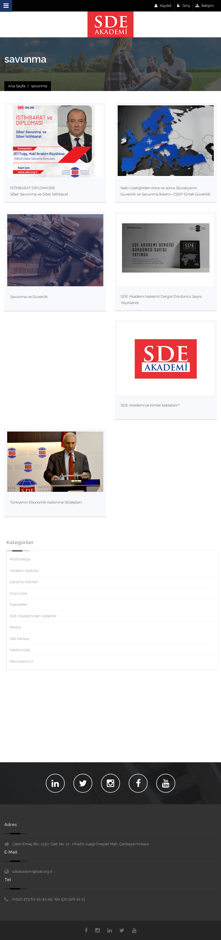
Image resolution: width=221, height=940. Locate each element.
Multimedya (22, 559)
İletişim (204, 5)
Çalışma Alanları (26, 582)
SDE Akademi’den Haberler (35, 616)
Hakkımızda (22, 650)
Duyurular (21, 593)
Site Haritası (22, 639)
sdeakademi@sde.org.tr (32, 871)
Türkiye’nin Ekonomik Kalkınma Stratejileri (46, 502)
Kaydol (163, 5)
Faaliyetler (21, 604)
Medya (17, 627)
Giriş (183, 5)
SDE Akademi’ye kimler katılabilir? (150, 405)
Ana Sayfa (16, 86)
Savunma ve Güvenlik (29, 297)
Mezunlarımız (24, 661)
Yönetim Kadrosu (26, 570)
